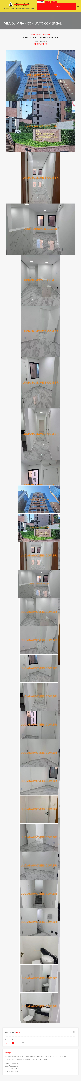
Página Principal (36, 34)
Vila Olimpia (46, 34)
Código (54, 1)
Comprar (40, 1)
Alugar (48, 1)
